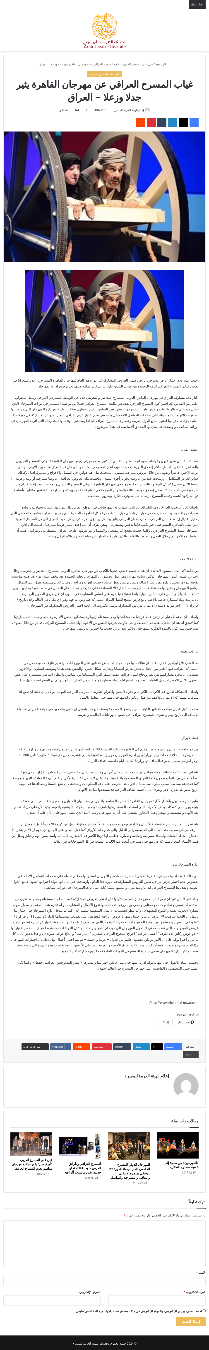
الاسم (201, 1271)
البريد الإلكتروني (195, 1290)
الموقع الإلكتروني (89, 1290)
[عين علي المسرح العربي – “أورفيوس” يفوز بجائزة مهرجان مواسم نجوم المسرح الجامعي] (31, 1142)
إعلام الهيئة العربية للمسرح (127, 110)
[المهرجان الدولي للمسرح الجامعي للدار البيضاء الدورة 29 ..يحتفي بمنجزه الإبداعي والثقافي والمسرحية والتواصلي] (129, 1144)
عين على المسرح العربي (138, 64)
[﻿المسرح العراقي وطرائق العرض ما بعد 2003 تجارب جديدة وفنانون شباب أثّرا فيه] (80, 1144)
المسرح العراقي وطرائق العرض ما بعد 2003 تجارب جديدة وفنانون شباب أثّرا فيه (82, 1166)
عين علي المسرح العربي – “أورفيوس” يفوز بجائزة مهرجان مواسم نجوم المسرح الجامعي (32, 1162)
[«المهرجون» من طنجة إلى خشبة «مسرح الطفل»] (178, 1143)
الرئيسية (163, 64)
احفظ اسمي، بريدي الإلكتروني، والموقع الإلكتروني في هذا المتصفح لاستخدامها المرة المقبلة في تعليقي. (138, 1309)
